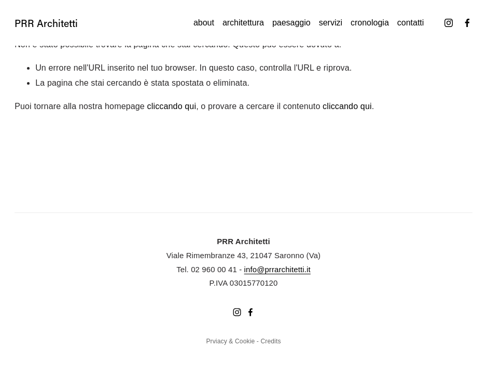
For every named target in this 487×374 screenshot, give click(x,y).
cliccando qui (172, 106)
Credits (270, 341)
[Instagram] (448, 23)
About (203, 22)
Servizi (330, 22)
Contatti (410, 22)
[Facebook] (467, 23)
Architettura (243, 22)
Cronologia (370, 22)
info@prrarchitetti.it (277, 269)
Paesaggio (291, 22)
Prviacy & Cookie (230, 341)
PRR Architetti (46, 23)
